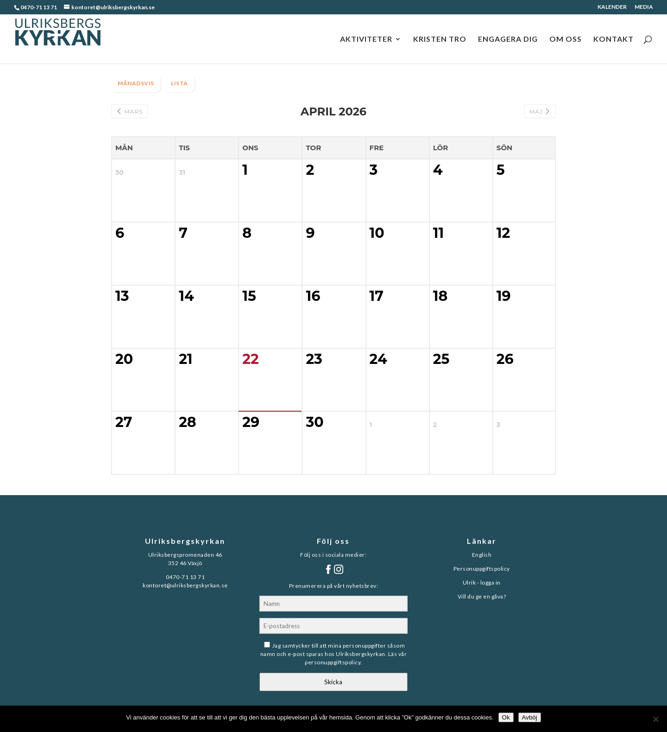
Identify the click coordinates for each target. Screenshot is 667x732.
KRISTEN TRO (439, 39)
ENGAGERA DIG (508, 39)
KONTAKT (613, 39)
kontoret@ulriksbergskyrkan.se (185, 585)
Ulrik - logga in (482, 582)
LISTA (179, 83)
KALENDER (612, 7)
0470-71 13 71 (38, 7)
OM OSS (565, 39)
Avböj (529, 717)
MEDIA (644, 7)
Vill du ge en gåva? (482, 596)
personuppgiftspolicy (332, 662)
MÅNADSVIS (136, 83)
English (482, 554)
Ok (506, 717)
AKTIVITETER (366, 39)
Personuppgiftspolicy (481, 568)
